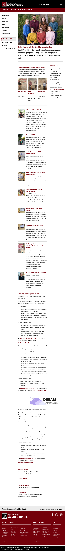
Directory (55, 1)
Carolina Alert (55, 524)
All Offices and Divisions (45, 535)
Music (12, 535)
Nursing (12, 538)
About (4, 19)
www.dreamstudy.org (25, 456)
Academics (5, 21)
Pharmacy (22, 524)
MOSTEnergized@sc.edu (40, 388)
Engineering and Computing (5, 531)
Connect (4, 46)
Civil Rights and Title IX (7, 547)
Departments (5, 27)
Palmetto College (23, 533)
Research (4, 30)
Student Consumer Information (29, 545)
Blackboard (55, 530)
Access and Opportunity (44, 525)
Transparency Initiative (44, 545)
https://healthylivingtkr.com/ (27, 337)
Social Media (58, 507)
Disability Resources (37, 539)
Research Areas (6, 33)
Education (4, 528)
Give (62, 1)
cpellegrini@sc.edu (59, 89)
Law (12, 527)
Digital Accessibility (19, 547)
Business (4, 526)
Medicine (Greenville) (13, 533)
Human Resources (45, 527)
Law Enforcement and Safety (45, 530)
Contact (48, 507)
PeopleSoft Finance (57, 535)
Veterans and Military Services (36, 536)
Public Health (5, 16)
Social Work (22, 528)
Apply (59, 1)
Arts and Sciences (5, 524)
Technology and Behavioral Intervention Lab (9, 39)
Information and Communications (14, 525)
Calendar (47, 1)
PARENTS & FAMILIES (38, 1)
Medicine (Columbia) (13, 530)
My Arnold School (10, 48)
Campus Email (55, 526)
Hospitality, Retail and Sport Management (5, 538)
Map (51, 1)
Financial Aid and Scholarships (36, 530)
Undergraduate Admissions (36, 527)
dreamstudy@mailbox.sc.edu (25, 460)
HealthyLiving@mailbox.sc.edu (26, 341)
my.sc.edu (55, 528)
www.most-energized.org (26, 386)
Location (42, 507)
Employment (35, 524)
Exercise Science (7, 36)
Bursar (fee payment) (35, 533)
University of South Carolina (8, 545)
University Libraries (46, 532)
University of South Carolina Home (12, 4)
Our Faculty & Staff (7, 43)
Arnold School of (17, 9)
